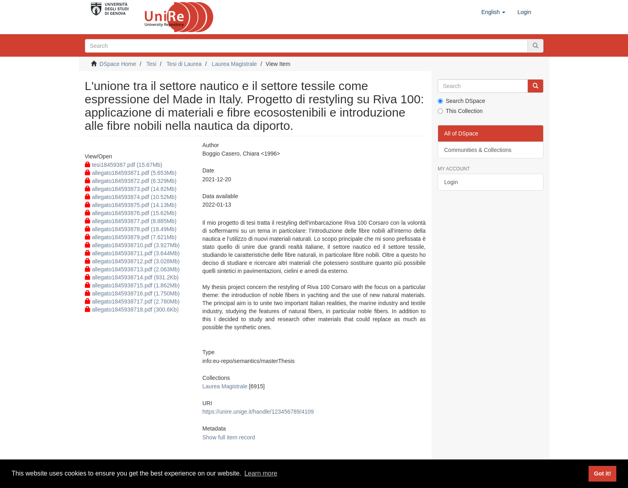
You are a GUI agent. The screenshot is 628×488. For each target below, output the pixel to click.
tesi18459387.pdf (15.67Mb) (124, 165)
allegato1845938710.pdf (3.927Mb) (132, 245)
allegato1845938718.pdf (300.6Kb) (132, 309)
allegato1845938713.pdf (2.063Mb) (132, 269)
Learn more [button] (260, 473)
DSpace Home (117, 64)
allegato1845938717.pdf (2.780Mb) (132, 301)
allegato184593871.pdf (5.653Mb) (131, 173)
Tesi (151, 64)
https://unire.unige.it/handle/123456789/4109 (258, 411)
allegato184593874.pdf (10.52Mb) (131, 197)
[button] (493, 12)
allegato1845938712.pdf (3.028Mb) (132, 261)
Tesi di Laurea (184, 64)
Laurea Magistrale (234, 64)
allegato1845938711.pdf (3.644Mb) (132, 253)
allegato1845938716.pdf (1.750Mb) (132, 293)
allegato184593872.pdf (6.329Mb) (131, 181)
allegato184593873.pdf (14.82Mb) (131, 189)
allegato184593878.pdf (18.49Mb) (131, 229)
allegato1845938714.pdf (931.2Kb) (132, 277)
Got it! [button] (602, 473)
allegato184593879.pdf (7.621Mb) (131, 237)
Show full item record (228, 437)
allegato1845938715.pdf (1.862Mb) (132, 285)
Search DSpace (461, 101)
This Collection (460, 111)
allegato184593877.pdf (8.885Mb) (131, 221)
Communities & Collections (477, 150)
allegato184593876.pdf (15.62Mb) (131, 213)
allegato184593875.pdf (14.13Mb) (131, 205)
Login (451, 182)
